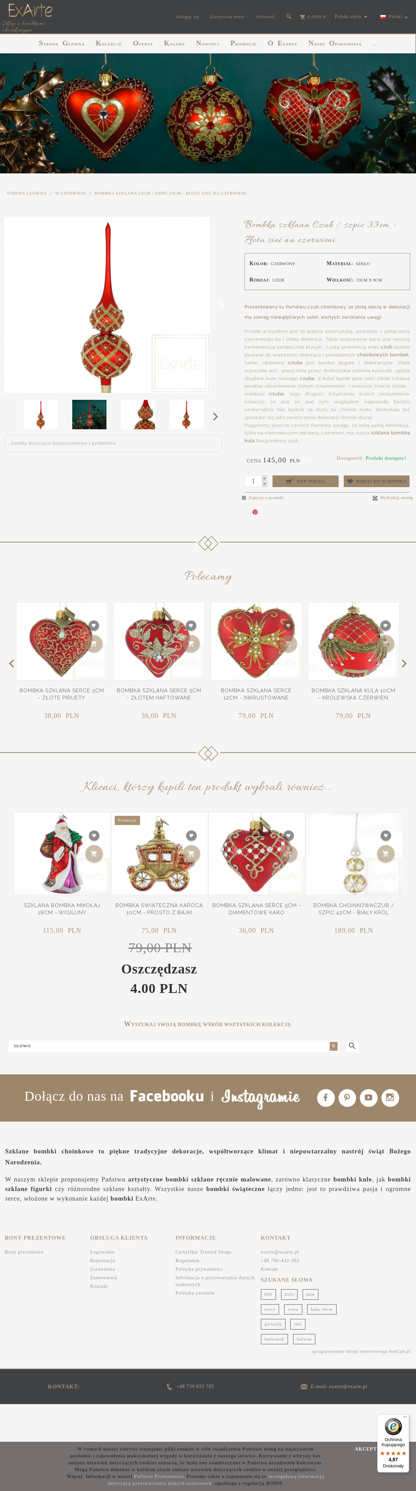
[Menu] (405, 1418)
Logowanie (102, 1289)
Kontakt (99, 1323)
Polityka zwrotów (195, 1330)
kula (289, 1331)
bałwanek (275, 1375)
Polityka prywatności (199, 1306)
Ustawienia (102, 1306)
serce (270, 1345)
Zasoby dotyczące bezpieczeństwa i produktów (63, 443)
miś (298, 1360)
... (374, 44)
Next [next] (217, 416)
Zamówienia (103, 1314)
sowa (293, 1345)
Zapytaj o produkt (263, 497)
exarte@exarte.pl (280, 1289)
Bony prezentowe (24, 1289)
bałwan (304, 1375)
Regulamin (187, 1297)
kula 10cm (322, 1345)
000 (269, 1331)
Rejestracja (102, 1297)
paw (310, 1331)
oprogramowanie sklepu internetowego (350, 1388)
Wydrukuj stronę (393, 497)
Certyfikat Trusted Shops (203, 1289)
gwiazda (273, 1360)
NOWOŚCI (207, 43)
